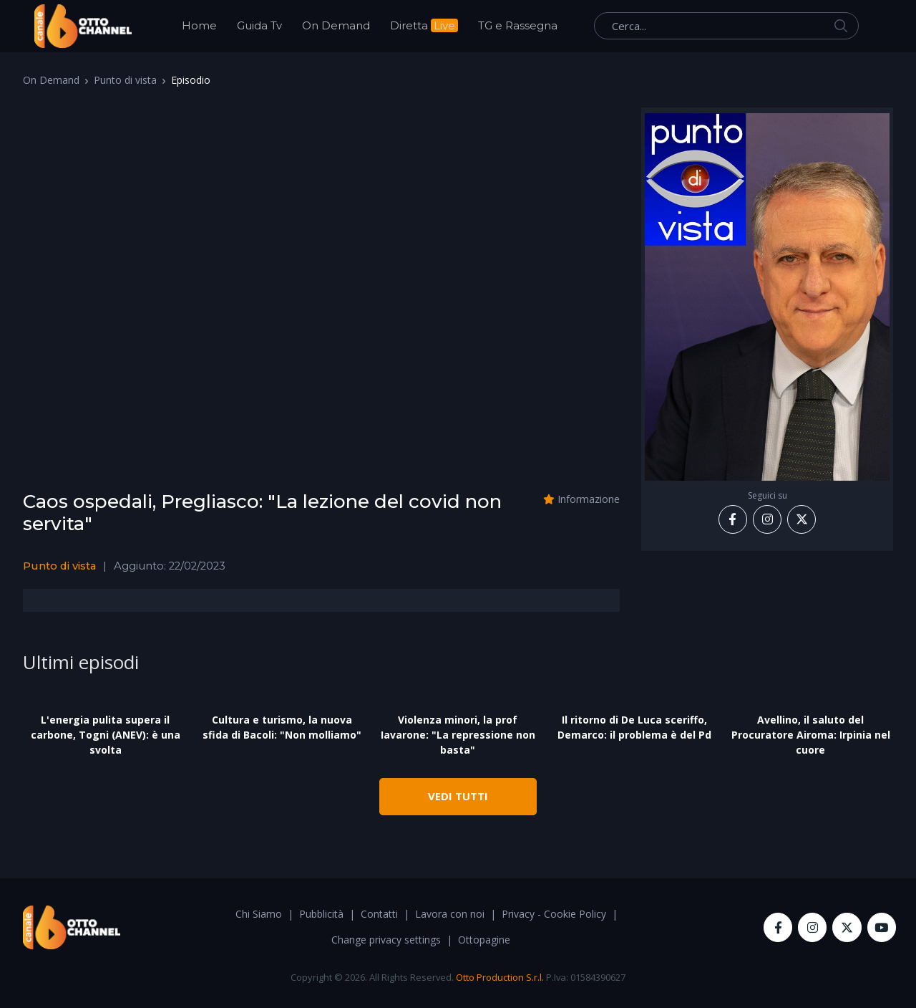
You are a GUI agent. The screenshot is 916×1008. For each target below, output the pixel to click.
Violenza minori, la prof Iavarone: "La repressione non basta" (458, 735)
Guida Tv (259, 25)
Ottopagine (484, 939)
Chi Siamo (258, 914)
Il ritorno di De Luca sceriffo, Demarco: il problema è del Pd (634, 727)
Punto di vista (125, 80)
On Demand (336, 25)
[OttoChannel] (83, 26)
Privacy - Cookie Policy (554, 914)
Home (199, 25)
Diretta (424, 25)
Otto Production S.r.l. (500, 977)
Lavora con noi (449, 914)
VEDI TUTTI (458, 796)
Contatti (379, 914)
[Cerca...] (726, 25)
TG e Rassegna (517, 25)
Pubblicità (321, 914)
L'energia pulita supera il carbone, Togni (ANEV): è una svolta (105, 735)
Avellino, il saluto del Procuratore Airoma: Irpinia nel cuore (810, 735)
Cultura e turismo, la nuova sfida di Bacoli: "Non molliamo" (282, 727)
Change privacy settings (386, 939)
